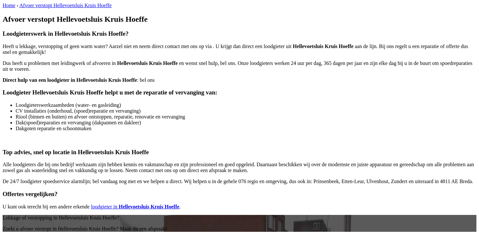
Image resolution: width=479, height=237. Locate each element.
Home (9, 5)
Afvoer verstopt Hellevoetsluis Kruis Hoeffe (65, 5)
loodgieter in (135, 206)
